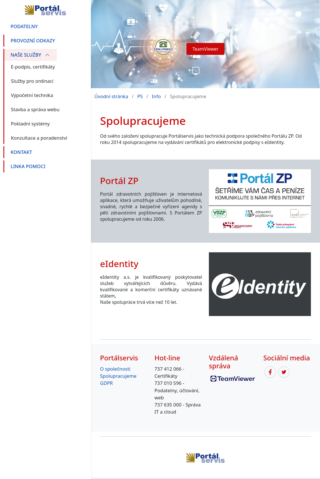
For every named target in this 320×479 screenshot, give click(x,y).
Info (156, 96)
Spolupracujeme (118, 376)
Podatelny (24, 26)
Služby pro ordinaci (32, 81)
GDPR (106, 383)
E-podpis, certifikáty (33, 66)
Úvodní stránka (111, 96)
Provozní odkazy (33, 40)
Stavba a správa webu (35, 109)
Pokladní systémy (30, 123)
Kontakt (21, 152)
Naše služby (30, 54)
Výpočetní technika (32, 95)
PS (140, 96)
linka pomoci (28, 166)
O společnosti (115, 369)
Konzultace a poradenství (39, 138)
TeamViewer (205, 49)
